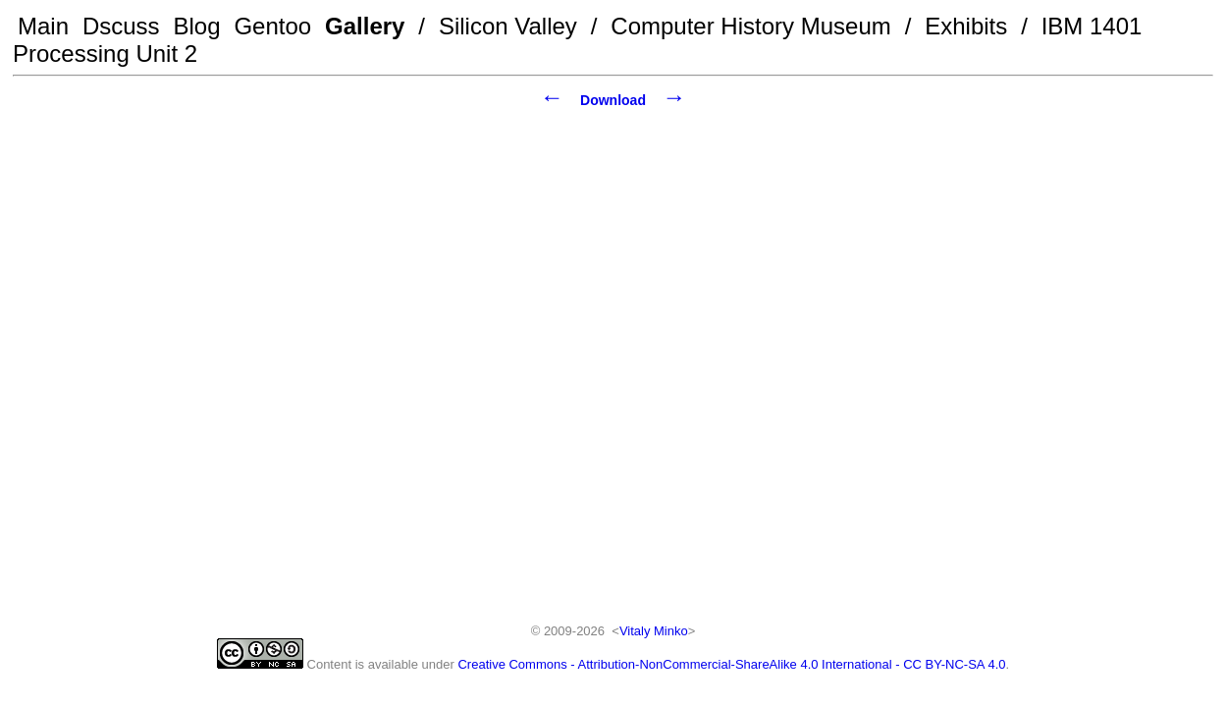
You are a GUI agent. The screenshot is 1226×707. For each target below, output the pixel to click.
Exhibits (966, 26)
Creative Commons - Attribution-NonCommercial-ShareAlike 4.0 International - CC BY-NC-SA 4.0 (731, 664)
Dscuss (121, 26)
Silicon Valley (508, 26)
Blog (197, 26)
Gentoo (272, 26)
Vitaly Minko (653, 631)
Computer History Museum (750, 26)
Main (43, 26)
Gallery (364, 26)
